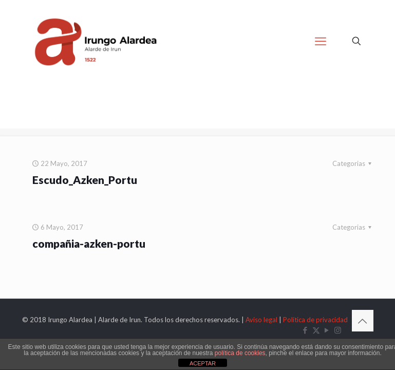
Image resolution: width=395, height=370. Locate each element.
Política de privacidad (315, 320)
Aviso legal (261, 320)
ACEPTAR (203, 363)
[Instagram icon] (338, 330)
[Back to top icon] (362, 320)
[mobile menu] (320, 41)
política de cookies (240, 353)
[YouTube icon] (327, 330)
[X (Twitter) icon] (316, 330)
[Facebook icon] (305, 330)
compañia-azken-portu (88, 243)
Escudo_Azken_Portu (84, 179)
